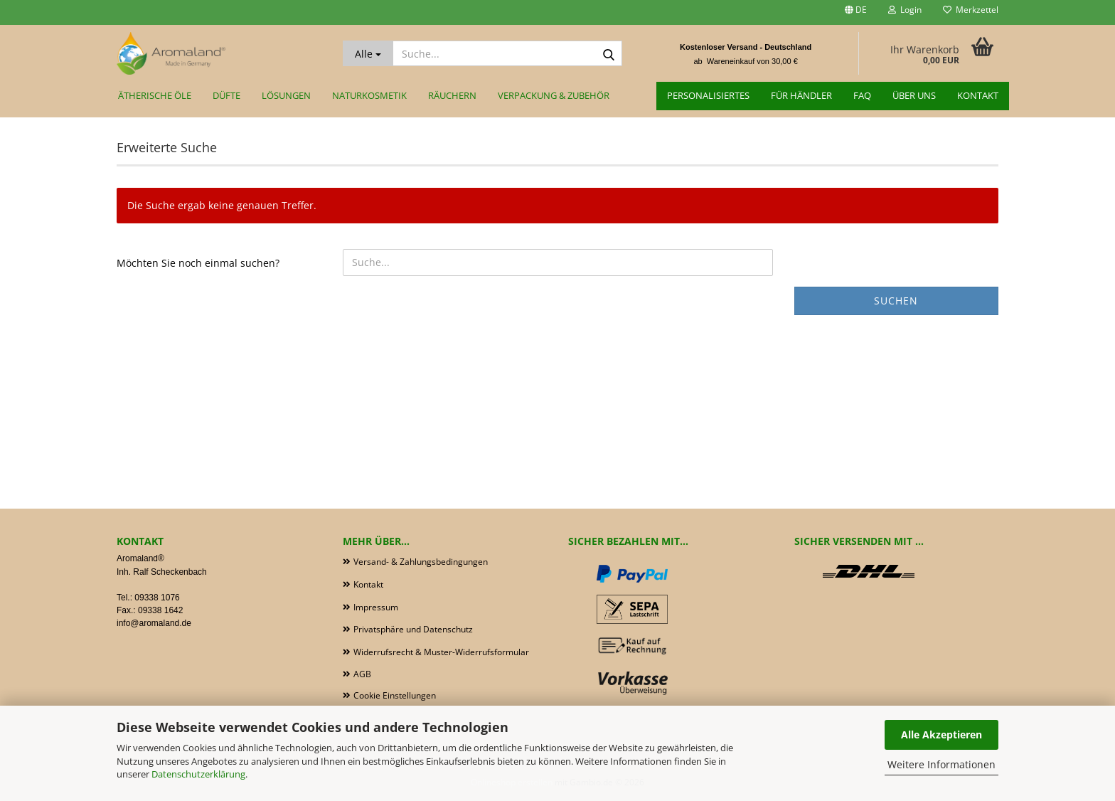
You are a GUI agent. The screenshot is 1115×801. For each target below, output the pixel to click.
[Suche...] (368, 53)
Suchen (896, 300)
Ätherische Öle (154, 95)
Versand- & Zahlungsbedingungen (420, 562)
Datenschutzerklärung (198, 774)
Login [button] (905, 10)
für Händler (801, 95)
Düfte (226, 95)
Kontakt (977, 95)
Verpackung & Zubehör (553, 95)
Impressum (375, 607)
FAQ (862, 95)
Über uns (914, 95)
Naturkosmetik (369, 95)
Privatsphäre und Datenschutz (413, 629)
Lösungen (286, 95)
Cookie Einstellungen (394, 695)
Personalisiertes (708, 95)
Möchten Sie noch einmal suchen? (198, 263)
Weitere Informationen (941, 764)
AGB (362, 674)
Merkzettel (970, 10)
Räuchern (452, 95)
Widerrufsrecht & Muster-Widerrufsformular (441, 652)
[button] (855, 12)
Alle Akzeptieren (941, 734)
